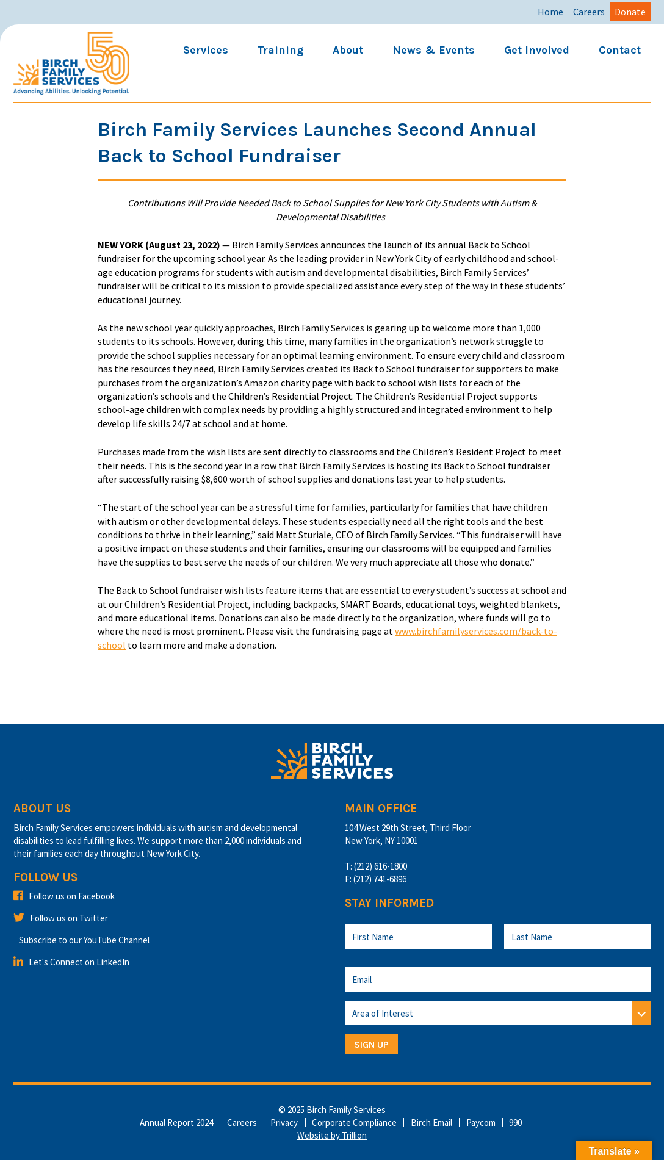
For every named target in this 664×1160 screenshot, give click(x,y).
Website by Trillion (332, 1135)
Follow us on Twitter (60, 918)
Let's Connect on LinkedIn (71, 962)
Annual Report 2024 (176, 1122)
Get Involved (536, 50)
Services (205, 50)
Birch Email (431, 1122)
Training (280, 50)
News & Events (433, 50)
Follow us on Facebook (64, 896)
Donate (630, 11)
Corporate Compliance (354, 1122)
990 (515, 1122)
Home (550, 11)
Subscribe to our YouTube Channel (84, 940)
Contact (620, 50)
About (348, 50)
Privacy (284, 1122)
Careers (589, 11)
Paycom (481, 1122)
